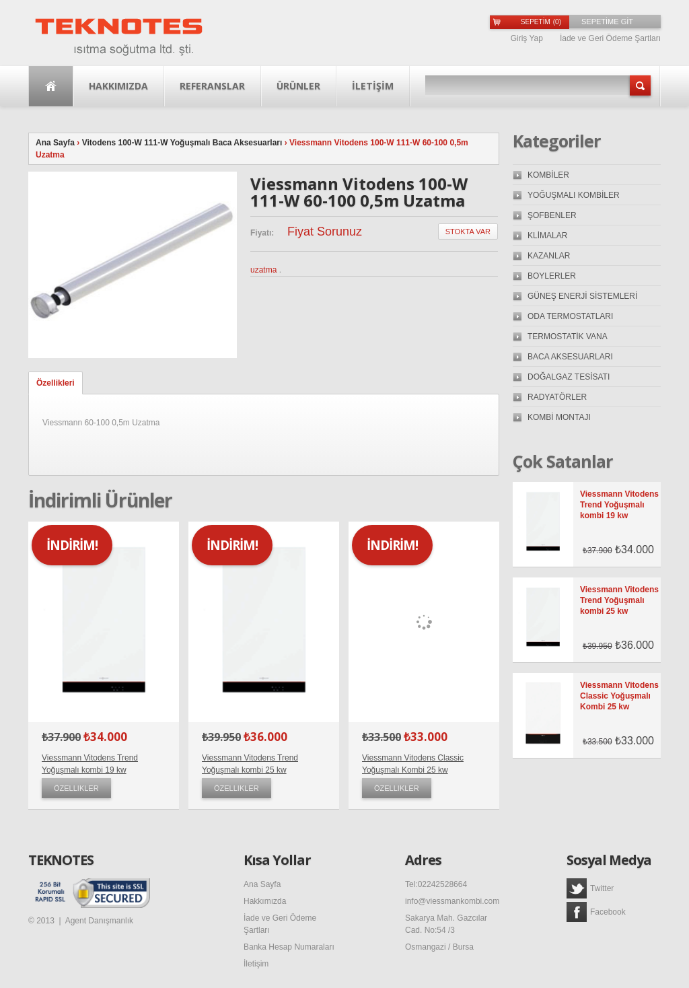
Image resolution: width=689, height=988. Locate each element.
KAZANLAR (549, 255)
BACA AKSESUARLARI (570, 356)
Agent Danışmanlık (99, 920)
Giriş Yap (527, 38)
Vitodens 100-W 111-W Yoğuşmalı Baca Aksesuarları (182, 142)
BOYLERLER (552, 276)
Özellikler (76, 788)
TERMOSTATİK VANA (568, 336)
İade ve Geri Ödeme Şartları (610, 38)
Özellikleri (55, 383)
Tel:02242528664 (436, 884)
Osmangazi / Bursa (439, 947)
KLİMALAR (547, 235)
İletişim (256, 963)
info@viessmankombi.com (452, 901)
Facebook (596, 912)
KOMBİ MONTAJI (559, 417)
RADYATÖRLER (557, 397)
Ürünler (298, 85)
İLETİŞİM (373, 85)
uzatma (263, 270)
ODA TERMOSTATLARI (570, 316)
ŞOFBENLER (552, 215)
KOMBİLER (548, 175)
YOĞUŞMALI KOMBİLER (574, 195)
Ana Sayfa (51, 86)
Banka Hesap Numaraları (289, 947)
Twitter (590, 888)
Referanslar (212, 85)
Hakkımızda (118, 85)
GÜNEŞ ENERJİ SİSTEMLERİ (582, 296)
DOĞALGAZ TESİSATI (569, 377)
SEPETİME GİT (607, 21)
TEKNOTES (61, 860)
